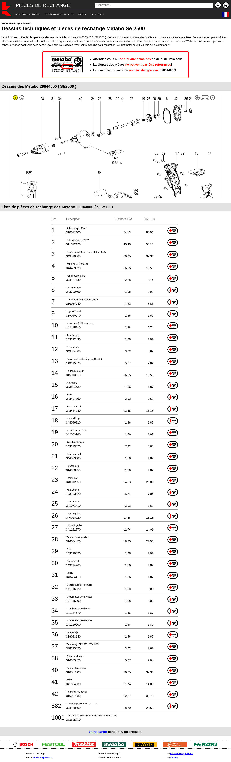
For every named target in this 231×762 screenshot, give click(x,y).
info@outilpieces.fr (42, 757)
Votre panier (98, 732)
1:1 (205, 98)
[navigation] (111, 14)
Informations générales (181, 753)
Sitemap (174, 757)
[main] (115, 379)
